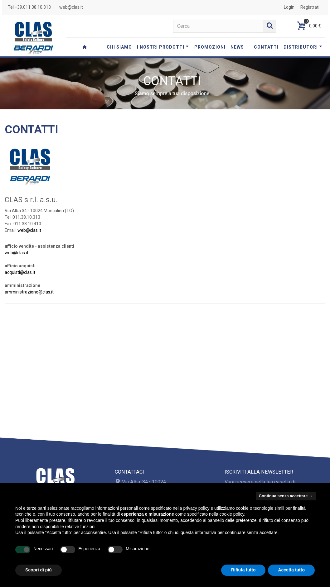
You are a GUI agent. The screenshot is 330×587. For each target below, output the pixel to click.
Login (289, 7)
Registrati (309, 7)
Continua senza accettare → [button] (286, 496)
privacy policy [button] (196, 508)
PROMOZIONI (210, 47)
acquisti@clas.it (20, 272)
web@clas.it (71, 7)
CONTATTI (266, 47)
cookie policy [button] (232, 514)
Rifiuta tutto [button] (243, 569)
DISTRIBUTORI (303, 47)
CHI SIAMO (119, 47)
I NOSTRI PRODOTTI (163, 47)
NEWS (237, 47)
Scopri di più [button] (38, 569)
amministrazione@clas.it (29, 291)
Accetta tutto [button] (291, 569)
